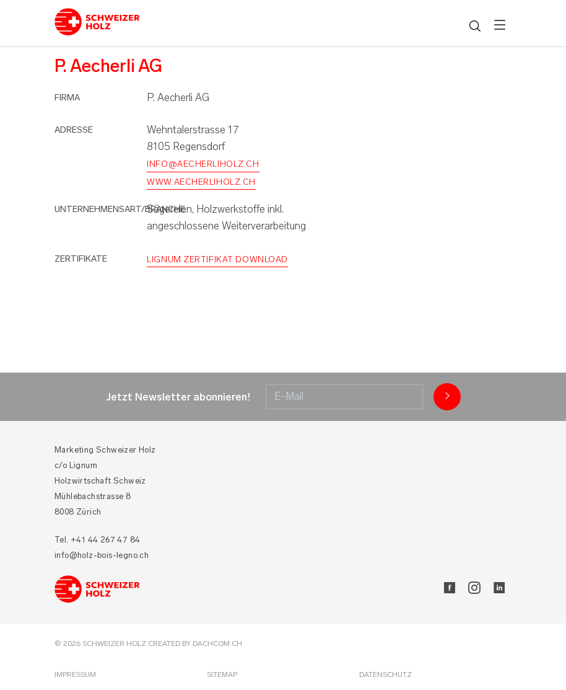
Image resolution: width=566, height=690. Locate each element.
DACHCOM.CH (217, 643)
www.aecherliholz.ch (201, 182)
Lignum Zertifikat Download (217, 259)
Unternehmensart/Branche (119, 209)
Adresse (73, 130)
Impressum (75, 674)
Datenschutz (385, 674)
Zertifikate (80, 259)
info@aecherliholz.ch (203, 164)
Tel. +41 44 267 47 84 (97, 539)
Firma (67, 97)
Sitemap (222, 674)
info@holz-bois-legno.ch (101, 555)
